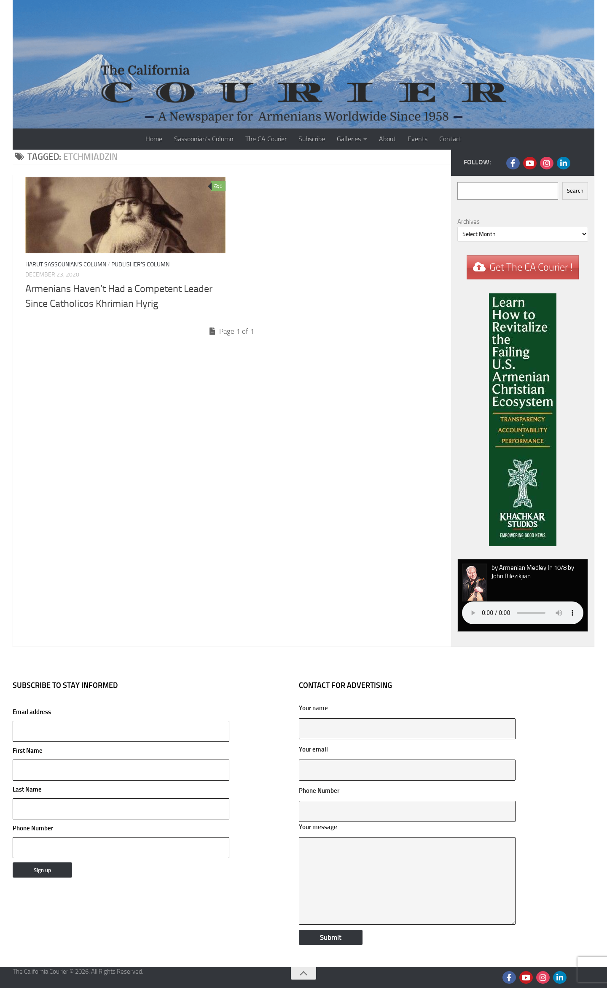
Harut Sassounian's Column (65, 264)
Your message (318, 827)
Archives (468, 222)
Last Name (27, 789)
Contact (450, 139)
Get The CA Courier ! (531, 267)
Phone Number (33, 828)
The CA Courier (266, 139)
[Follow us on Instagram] (546, 163)
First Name (28, 750)
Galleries (349, 139)
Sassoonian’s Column (204, 139)
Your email (313, 749)
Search (575, 191)
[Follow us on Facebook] (513, 163)
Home (153, 139)
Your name (313, 708)
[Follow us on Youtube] (530, 163)
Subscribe (311, 139)
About (387, 139)
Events (417, 139)
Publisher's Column (140, 264)
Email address (121, 725)
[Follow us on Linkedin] (563, 163)
